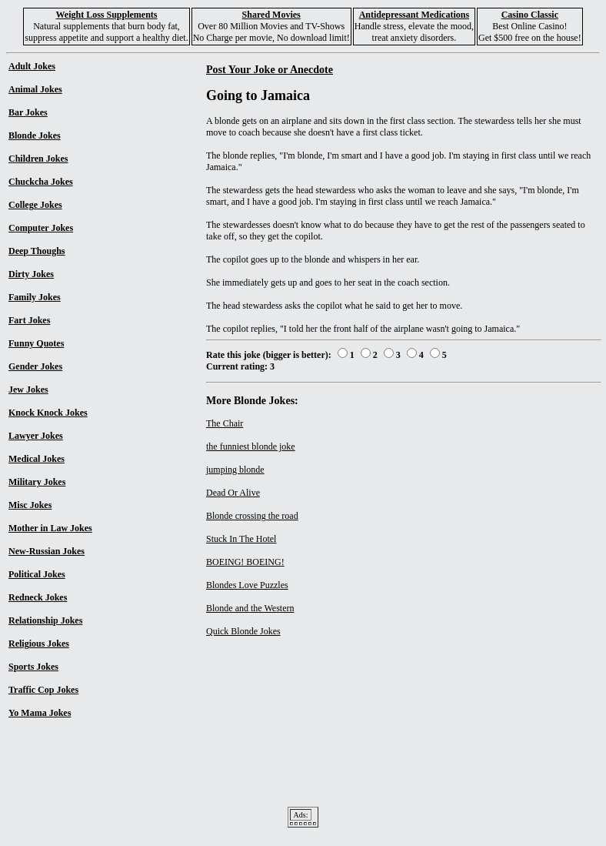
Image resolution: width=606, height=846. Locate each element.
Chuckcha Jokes (40, 181)
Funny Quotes (36, 343)
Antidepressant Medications (414, 14)
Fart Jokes (29, 320)
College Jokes (35, 204)
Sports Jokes (33, 666)
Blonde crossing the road (252, 515)
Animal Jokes (35, 89)
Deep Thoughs (36, 251)
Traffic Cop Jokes (43, 689)
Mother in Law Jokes (50, 528)
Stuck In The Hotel (241, 538)
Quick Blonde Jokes (243, 631)
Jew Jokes (28, 389)
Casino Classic (529, 14)
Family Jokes (34, 297)
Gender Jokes (35, 366)
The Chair (224, 423)
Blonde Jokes (34, 135)
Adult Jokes (31, 66)
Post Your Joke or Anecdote (269, 69)
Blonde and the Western (250, 608)
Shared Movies (271, 14)
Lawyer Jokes (35, 435)
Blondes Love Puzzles (247, 585)
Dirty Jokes (31, 274)
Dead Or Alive (233, 492)
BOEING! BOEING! (245, 562)
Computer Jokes (40, 227)
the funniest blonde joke (250, 446)
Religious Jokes (38, 643)
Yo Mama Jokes (39, 712)
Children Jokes (38, 158)
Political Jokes (36, 574)
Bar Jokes (28, 112)
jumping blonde (235, 469)
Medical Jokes (36, 458)
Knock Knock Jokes (48, 412)
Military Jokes (36, 482)
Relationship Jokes (45, 620)
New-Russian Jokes (46, 551)
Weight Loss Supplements (106, 14)
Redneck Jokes (37, 597)
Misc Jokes (30, 505)
